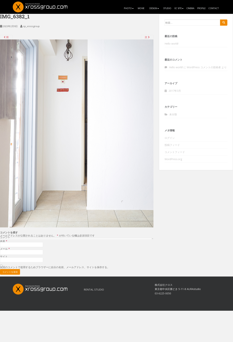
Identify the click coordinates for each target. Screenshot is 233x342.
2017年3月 (175, 90)
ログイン (170, 138)
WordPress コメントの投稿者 (204, 67)
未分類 (173, 114)
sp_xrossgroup (31, 26)
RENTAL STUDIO (94, 289)
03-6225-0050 (163, 293)
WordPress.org (173, 159)
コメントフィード (175, 152)
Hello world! (171, 43)
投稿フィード (172, 145)
